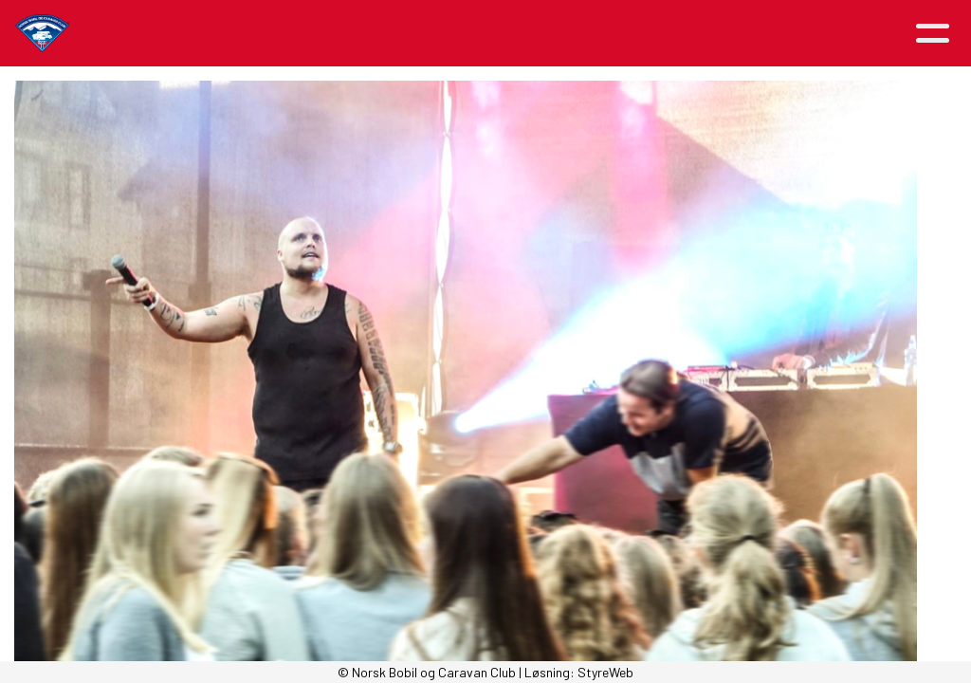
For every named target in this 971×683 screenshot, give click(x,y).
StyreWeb (605, 672)
